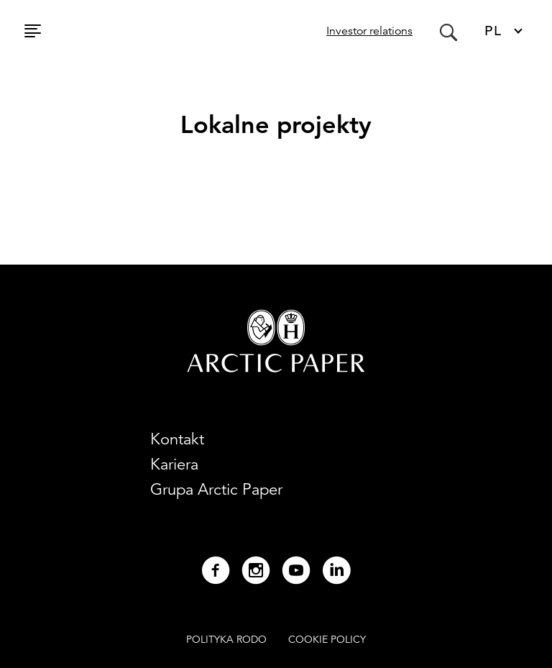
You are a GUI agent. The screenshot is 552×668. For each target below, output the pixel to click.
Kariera (174, 464)
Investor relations (369, 31)
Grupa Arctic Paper (216, 489)
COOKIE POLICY (327, 639)
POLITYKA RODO (226, 639)
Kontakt (177, 439)
